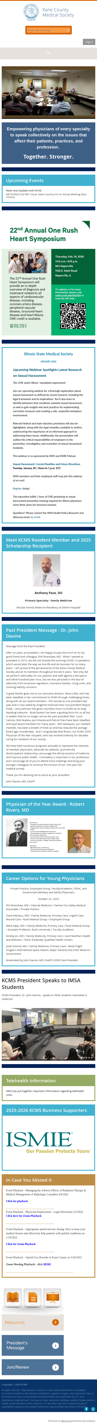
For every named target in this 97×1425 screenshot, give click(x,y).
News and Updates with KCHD (24, 190)
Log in (89, 41)
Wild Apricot (67, 1421)
